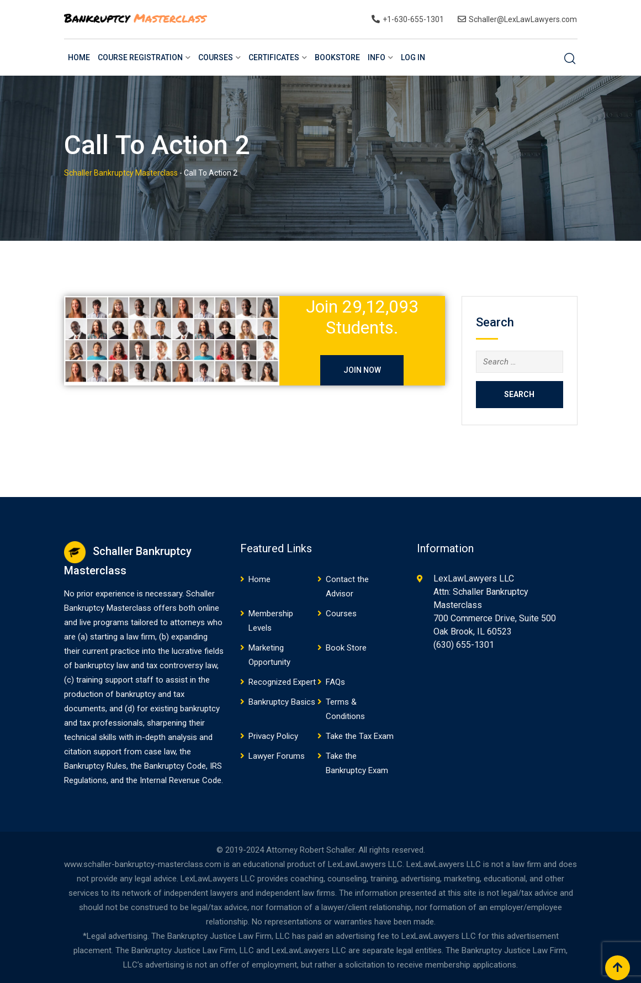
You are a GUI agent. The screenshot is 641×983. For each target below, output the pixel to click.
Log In (413, 57)
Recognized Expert (282, 682)
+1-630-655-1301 (413, 19)
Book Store (346, 648)
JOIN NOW (362, 370)
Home (79, 57)
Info (376, 57)
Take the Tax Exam (360, 736)
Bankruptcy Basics (281, 702)
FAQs (335, 682)
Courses (215, 57)
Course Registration (140, 57)
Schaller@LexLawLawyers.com (523, 19)
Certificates (273, 57)
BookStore (337, 57)
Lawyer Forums (276, 756)
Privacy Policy (273, 736)
